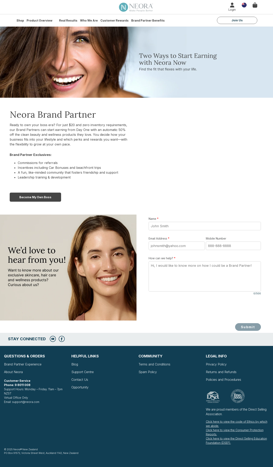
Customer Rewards (114, 20)
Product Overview (39, 20)
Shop (20, 20)
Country (244, 4)
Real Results (68, 20)
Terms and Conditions (154, 364)
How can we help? (162, 258)
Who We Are (89, 20)
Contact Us (79, 380)
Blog (74, 364)
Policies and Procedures (223, 380)
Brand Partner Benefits (148, 20)
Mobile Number (216, 238)
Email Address (159, 238)
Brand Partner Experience (23, 364)
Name (153, 218)
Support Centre (82, 372)
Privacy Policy (216, 364)
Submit (248, 327)
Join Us (237, 20)
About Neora (13, 372)
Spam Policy (148, 372)
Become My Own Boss (35, 197)
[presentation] (179, 309)
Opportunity (80, 387)
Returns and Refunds (221, 372)
